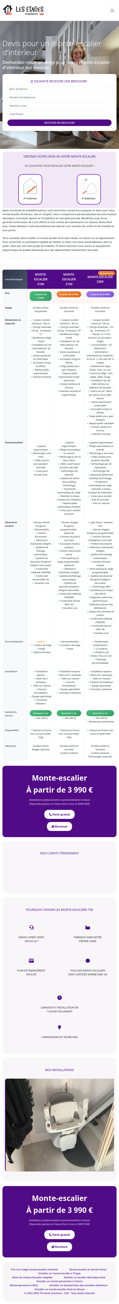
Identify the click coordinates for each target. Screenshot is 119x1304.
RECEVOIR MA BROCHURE (59, 122)
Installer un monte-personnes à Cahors (59, 1281)
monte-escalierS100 (41, 279)
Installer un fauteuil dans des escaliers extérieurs (78, 1285)
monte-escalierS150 (69, 279)
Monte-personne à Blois (24, 1285)
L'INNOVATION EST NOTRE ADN (59, 1037)
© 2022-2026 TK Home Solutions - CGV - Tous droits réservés (59, 1293)
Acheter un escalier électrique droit (84, 1277)
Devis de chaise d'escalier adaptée (32, 1277)
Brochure (60, 826)
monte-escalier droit (52, 238)
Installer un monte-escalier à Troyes (59, 1273)
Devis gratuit (59, 814)
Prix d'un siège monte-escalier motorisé (34, 1269)
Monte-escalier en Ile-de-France (88, 1269)
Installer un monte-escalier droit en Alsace (60, 1289)
